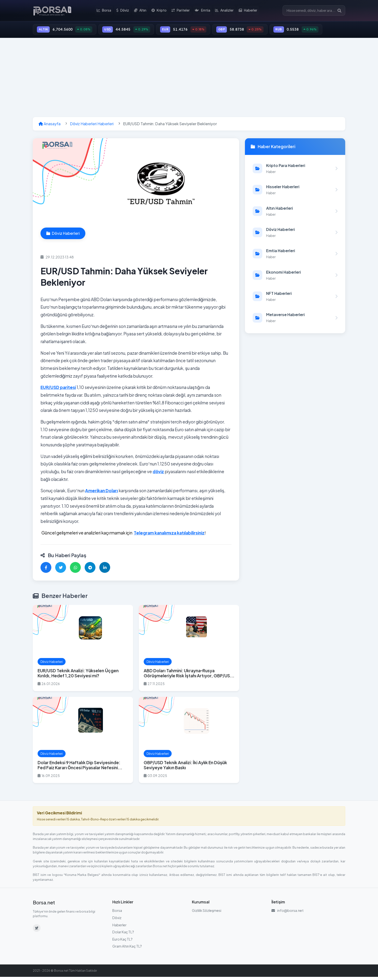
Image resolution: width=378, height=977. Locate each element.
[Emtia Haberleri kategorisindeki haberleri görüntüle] (295, 254)
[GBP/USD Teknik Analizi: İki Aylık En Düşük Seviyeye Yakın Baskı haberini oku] (189, 740)
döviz (158, 471)
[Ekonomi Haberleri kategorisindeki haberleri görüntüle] (295, 275)
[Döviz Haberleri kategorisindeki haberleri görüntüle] (295, 232)
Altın (141, 10)
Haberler (247, 10)
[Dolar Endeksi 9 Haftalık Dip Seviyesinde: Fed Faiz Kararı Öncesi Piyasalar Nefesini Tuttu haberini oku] (83, 740)
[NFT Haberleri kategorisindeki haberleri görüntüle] (295, 296)
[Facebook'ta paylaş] (45, 567)
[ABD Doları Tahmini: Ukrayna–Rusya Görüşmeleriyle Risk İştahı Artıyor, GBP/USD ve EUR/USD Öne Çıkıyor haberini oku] (189, 648)
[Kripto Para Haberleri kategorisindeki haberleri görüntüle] (295, 168)
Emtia (202, 10)
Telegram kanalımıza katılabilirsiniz (169, 533)
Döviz (123, 10)
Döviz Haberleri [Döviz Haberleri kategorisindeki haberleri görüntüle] (63, 233)
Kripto (159, 10)
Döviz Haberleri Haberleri (92, 123)
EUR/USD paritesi (58, 387)
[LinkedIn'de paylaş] (104, 567)
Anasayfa (50, 123)
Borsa (104, 10)
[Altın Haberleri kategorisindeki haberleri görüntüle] (295, 211)
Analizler (224, 10)
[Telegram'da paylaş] (90, 567)
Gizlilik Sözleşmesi (206, 911)
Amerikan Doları (101, 491)
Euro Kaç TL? (122, 939)
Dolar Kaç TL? (123, 932)
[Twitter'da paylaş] (60, 567)
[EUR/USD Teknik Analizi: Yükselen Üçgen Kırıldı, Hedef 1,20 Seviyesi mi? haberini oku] (83, 648)
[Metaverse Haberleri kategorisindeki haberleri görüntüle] (295, 318)
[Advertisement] (189, 77)
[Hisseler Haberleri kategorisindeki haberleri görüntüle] (295, 190)
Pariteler (181, 10)
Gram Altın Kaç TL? (127, 946)
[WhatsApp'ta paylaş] (75, 567)
